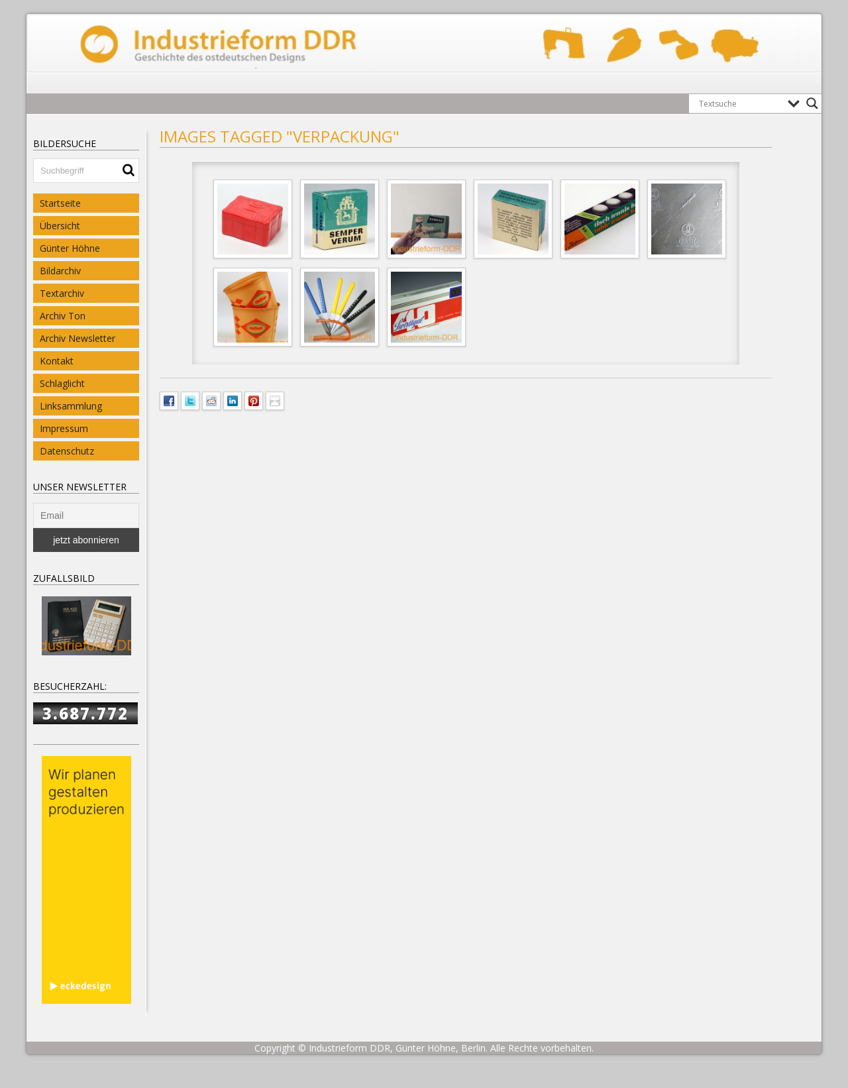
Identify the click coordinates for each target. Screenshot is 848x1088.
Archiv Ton (62, 315)
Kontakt (57, 360)
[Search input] (740, 103)
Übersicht (60, 225)
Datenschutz (67, 451)
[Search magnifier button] (812, 103)
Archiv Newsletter (77, 338)
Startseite (60, 203)
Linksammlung (71, 406)
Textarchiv (62, 293)
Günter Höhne (70, 248)
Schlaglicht (62, 383)
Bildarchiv (60, 270)
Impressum (64, 428)
